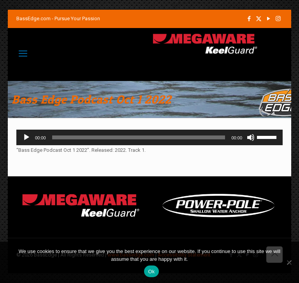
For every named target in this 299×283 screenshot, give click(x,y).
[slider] (138, 137)
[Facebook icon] (249, 18)
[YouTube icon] (268, 18)
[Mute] (251, 137)
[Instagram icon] (278, 18)
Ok (151, 271)
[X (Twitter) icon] (259, 18)
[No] (289, 262)
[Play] (26, 137)
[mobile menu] (23, 53)
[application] (149, 137)
